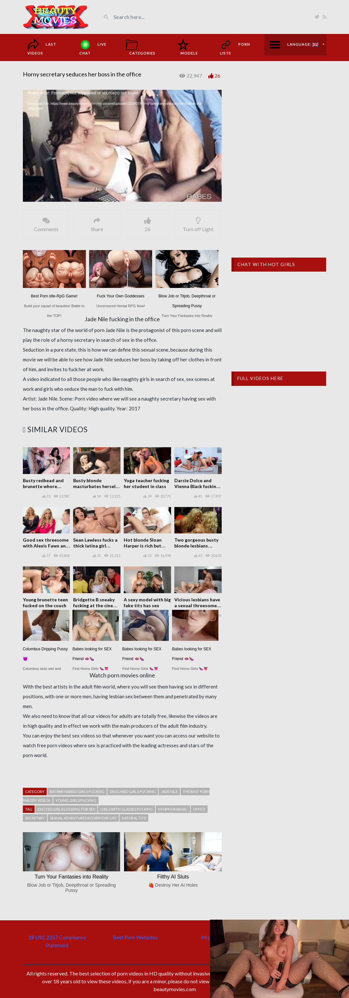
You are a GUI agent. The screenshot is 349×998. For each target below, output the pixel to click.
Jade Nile (169, 791)
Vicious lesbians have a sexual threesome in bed (198, 605)
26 (217, 75)
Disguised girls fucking (133, 791)
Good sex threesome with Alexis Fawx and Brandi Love (46, 545)
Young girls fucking (76, 800)
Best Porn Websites (135, 937)
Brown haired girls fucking (77, 791)
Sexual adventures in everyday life (83, 818)
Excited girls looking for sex (66, 809)
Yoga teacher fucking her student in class (146, 483)
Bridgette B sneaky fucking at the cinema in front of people (96, 605)
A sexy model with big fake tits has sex (147, 602)
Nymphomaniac (173, 809)
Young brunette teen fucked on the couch (45, 602)
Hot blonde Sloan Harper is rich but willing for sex (143, 545)
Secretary (35, 818)
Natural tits (134, 818)
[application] (122, 146)
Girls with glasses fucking (126, 809)
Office (199, 809)
